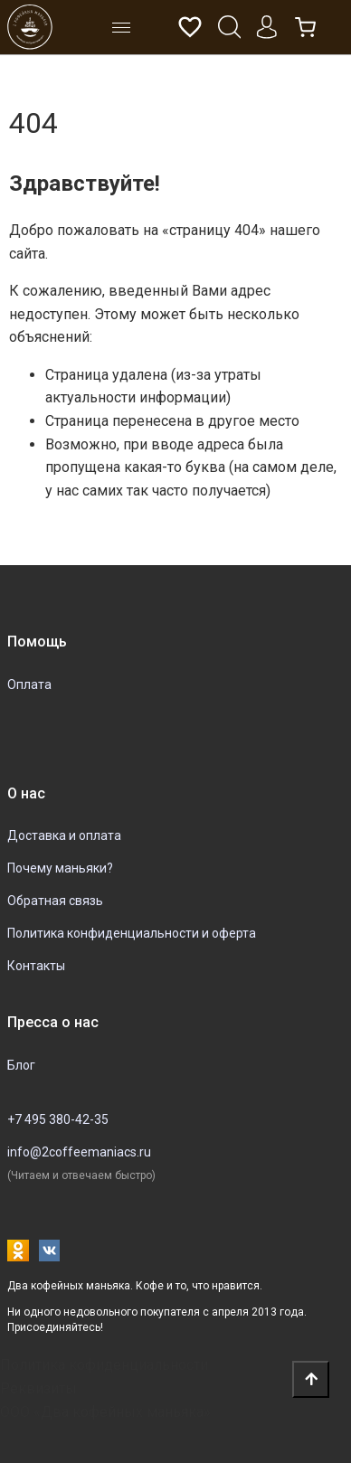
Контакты (36, 965)
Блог (21, 1065)
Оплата (29, 684)
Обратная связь (55, 900)
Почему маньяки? (60, 868)
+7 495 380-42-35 (58, 1119)
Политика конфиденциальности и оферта (131, 933)
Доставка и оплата (64, 835)
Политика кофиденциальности (104, 1364)
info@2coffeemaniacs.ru (79, 1152)
